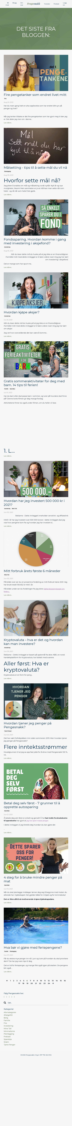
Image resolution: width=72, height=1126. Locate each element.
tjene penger (8, 779)
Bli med (7, 4)
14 (57, 1048)
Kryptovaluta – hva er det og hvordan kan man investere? (36, 685)
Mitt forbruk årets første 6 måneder (32, 610)
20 (31, 1050)
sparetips (12, 421)
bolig (6, 1085)
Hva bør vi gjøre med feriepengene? (27, 1011)
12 (49, 1048)
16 (65, 1048)
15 (61, 1048)
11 (45, 1048)
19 (27, 1050)
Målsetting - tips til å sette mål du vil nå (33, 178)
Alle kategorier (10, 1079)
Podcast (56, 4)
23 (45, 1050)
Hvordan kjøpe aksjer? (29, 335)
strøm (6, 1109)
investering (7, 269)
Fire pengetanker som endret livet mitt (29, 98)
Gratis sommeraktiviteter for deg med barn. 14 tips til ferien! (35, 411)
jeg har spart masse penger (38, 878)
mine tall (14, 544)
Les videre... (8, 130)
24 (49, 1050)
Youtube (47, 4)
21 (36, 1050)
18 (23, 1050)
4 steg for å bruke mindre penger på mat (32, 938)
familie (6, 421)
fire (5, 105)
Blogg (14, 3)
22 (40, 1050)
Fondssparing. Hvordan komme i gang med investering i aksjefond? (30, 259)
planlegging (7, 185)
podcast (7, 1104)
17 (19, 1050)
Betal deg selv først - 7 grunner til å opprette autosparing (28, 858)
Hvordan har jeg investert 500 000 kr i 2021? (32, 536)
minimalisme (9, 1098)
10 (41, 1048)
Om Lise (21, 4)
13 (53, 1048)
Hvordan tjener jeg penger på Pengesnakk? (33, 772)
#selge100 (8, 1082)
